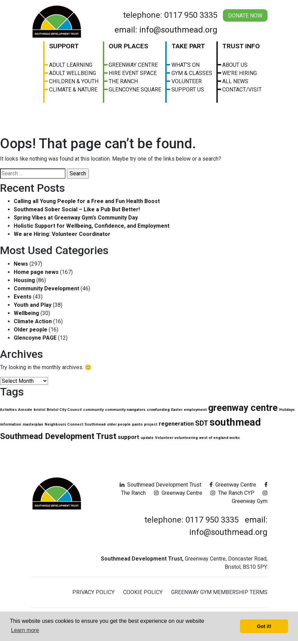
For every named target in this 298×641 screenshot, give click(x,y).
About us (235, 65)
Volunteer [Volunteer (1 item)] (164, 438)
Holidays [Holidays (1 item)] (287, 409)
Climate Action (33, 321)
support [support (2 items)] (128, 436)
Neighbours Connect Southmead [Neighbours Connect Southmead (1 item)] (75, 424)
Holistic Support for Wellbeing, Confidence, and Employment (91, 226)
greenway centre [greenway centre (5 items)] (243, 407)
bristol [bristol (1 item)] (39, 409)
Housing (24, 280)
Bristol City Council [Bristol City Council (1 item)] (64, 409)
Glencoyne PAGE (35, 338)
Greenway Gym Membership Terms (219, 592)
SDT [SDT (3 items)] (201, 423)
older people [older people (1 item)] (119, 424)
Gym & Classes (191, 73)
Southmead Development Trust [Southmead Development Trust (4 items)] (58, 436)
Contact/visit (242, 89)
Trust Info (241, 46)
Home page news (36, 272)
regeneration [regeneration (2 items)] (176, 423)
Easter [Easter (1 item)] (176, 409)
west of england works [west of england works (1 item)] (219, 438)
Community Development (46, 288)
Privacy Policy (93, 592)
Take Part (188, 46)
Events (23, 296)
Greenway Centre (133, 65)
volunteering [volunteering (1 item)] (186, 438)
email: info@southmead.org (166, 30)
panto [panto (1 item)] (137, 424)
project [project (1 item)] (150, 424)
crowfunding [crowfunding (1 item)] (158, 409)
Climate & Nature (73, 89)
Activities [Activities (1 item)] (8, 409)
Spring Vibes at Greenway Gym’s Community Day (76, 217)
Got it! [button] (264, 626)
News (21, 264)
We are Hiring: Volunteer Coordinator (62, 234)
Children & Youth (73, 81)
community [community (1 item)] (93, 409)
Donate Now (245, 15)
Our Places (128, 46)
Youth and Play (32, 305)
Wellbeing (26, 313)
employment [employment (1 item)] (195, 409)
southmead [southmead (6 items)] (235, 422)
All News (235, 81)
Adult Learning (70, 65)
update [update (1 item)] (147, 438)
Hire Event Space (133, 73)
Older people (30, 329)
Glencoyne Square (135, 89)
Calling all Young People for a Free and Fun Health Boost (87, 201)
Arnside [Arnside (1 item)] (25, 409)
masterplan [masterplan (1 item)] (33, 424)
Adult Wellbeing (72, 73)
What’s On (185, 65)
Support (64, 46)
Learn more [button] (25, 630)
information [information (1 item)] (10, 424)
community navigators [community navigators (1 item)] (125, 409)
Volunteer (186, 81)
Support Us (187, 89)
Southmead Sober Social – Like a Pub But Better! (77, 209)
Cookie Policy (143, 592)
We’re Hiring (239, 73)
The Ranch (123, 81)
